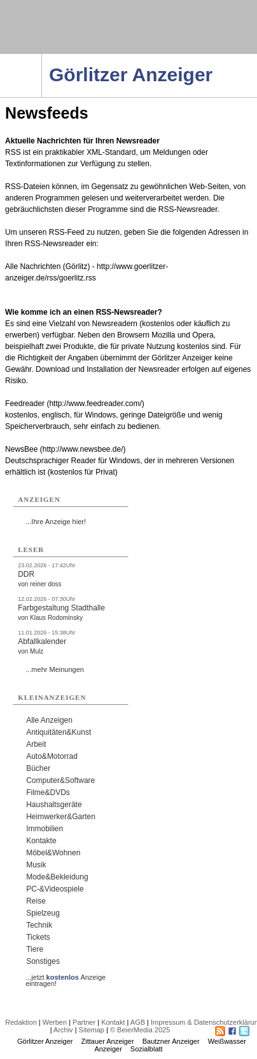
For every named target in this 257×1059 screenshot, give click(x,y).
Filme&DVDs (48, 792)
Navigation (41, 58)
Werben (55, 1022)
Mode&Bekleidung (57, 877)
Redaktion (21, 1022)
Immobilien (44, 828)
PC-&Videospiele (55, 889)
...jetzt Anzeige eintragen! (65, 977)
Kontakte (41, 841)
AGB (137, 1022)
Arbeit (36, 744)
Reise (36, 901)
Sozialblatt (146, 1049)
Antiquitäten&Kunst (58, 732)
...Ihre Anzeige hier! (55, 521)
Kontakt (113, 1022)
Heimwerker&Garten (60, 816)
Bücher (38, 768)
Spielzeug (43, 913)
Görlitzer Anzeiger (45, 1041)
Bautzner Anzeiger (171, 1041)
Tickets (38, 937)
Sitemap (91, 1030)
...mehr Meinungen (54, 669)
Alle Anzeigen (49, 720)
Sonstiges (43, 961)
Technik (39, 925)
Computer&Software (60, 780)
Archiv (63, 1030)
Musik (36, 865)
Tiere (34, 949)
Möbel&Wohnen (53, 853)
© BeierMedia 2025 (140, 1030)
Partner (84, 1022)
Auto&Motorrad (52, 756)
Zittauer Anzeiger (107, 1041)
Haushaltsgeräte (53, 804)
